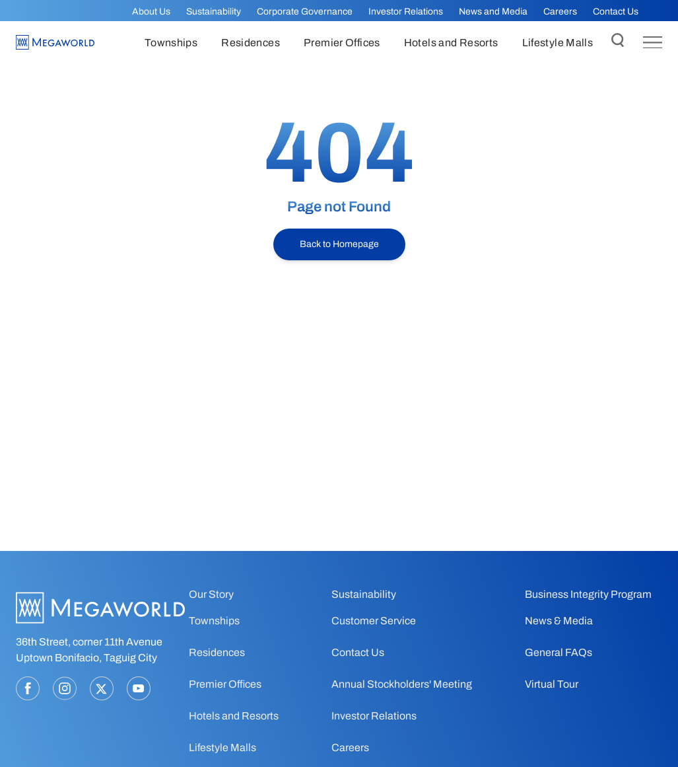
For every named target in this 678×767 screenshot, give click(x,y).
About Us (151, 12)
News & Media (559, 620)
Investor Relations (405, 12)
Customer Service (373, 620)
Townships (214, 620)
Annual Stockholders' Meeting (401, 684)
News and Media (493, 12)
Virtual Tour (551, 684)
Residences (217, 652)
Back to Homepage (339, 244)
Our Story (211, 594)
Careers (560, 12)
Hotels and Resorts (234, 715)
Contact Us (615, 12)
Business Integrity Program (588, 594)
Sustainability (213, 12)
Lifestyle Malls (222, 747)
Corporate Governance (305, 12)
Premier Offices (225, 684)
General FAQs (558, 652)
